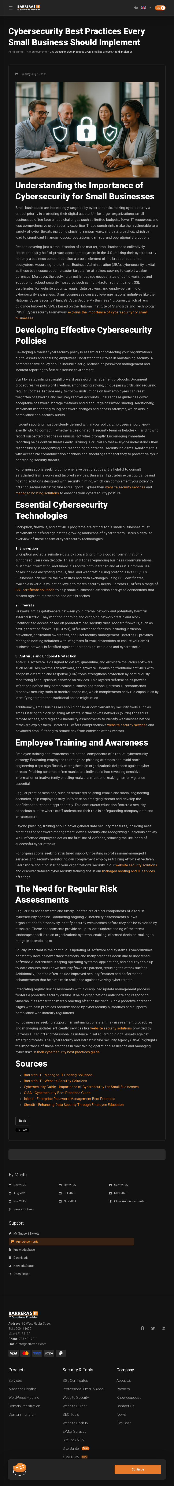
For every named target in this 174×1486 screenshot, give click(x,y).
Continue (137, 1469)
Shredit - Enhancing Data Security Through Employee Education (74, 1105)
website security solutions (136, 865)
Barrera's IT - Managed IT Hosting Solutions (58, 1075)
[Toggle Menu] (10, 7)
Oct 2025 (67, 1185)
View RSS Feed (21, 1209)
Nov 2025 (17, 1185)
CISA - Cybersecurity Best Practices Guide (57, 1093)
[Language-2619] (146, 8)
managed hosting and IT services (128, 871)
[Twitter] (153, 1296)
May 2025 (118, 1193)
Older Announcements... (127, 1201)
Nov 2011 (67, 1201)
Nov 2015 (17, 1201)
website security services (125, 487)
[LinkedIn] (163, 1296)
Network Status (72, 1241)
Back (22, 1120)
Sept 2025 (118, 1185)
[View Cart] (136, 8)
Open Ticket (119, 1241)
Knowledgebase (122, 1233)
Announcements (37, 51)
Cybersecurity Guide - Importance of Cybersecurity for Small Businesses (81, 1087)
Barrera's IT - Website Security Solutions (55, 1081)
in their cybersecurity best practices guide (66, 1052)
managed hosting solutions (37, 493)
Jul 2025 (67, 1193)
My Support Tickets (24, 1233)
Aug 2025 (17, 1193)
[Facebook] (142, 1296)
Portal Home (15, 51)
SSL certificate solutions (35, 590)
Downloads (18, 1241)
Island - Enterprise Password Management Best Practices (69, 1099)
